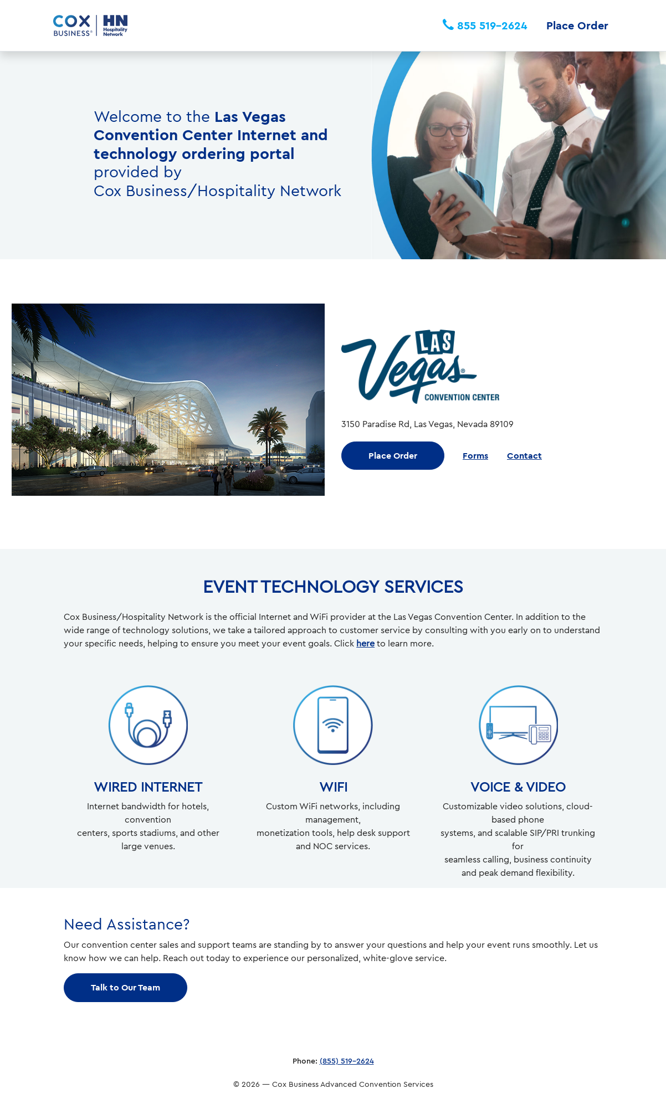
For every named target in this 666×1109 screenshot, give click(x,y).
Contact (524, 455)
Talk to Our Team (125, 987)
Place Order (577, 25)
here (365, 643)
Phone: (305, 1061)
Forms (475, 455)
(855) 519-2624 (347, 1061)
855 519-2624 (485, 25)
